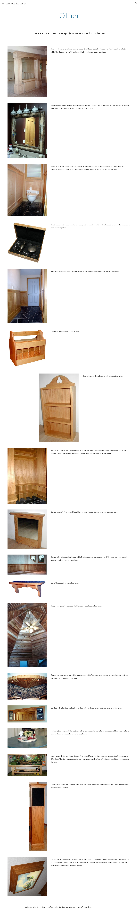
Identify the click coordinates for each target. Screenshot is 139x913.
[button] (3, 3)
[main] (69, 15)
